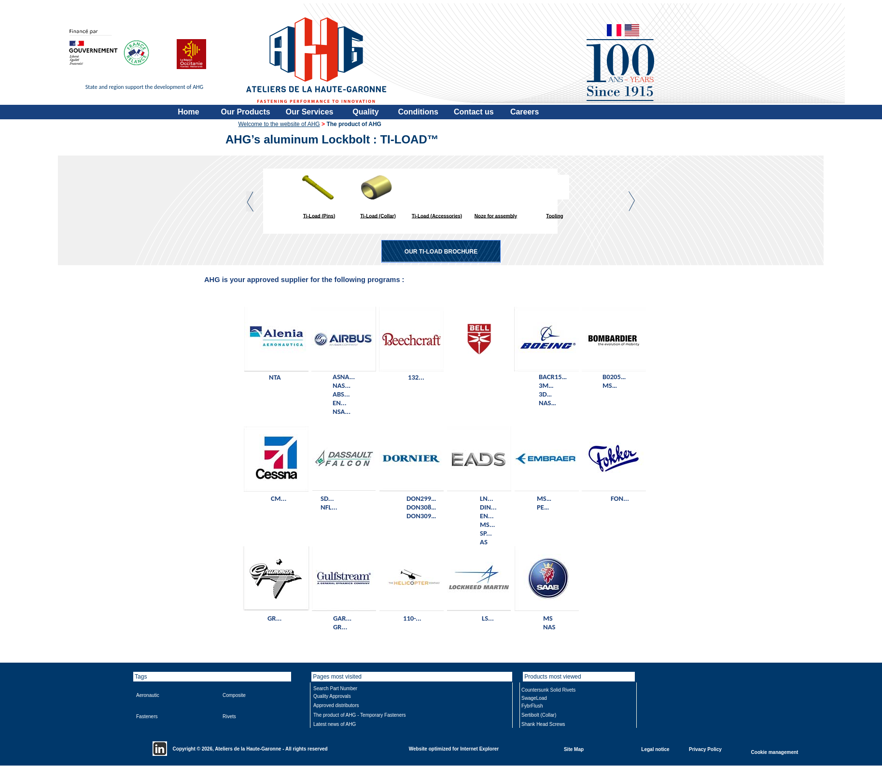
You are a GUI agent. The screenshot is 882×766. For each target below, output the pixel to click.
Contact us (474, 112)
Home (188, 112)
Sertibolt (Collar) (538, 715)
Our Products (245, 112)
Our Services (310, 112)
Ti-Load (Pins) (319, 215)
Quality (365, 112)
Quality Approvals (332, 696)
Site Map (574, 749)
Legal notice (655, 749)
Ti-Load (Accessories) (437, 215)
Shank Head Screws (543, 724)
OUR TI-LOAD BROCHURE (441, 251)
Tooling (554, 215)
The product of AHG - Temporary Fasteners (359, 715)
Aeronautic (147, 695)
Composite (234, 695)
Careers (524, 112)
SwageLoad (534, 698)
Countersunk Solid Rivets (548, 690)
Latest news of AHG (334, 724)
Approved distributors (336, 705)
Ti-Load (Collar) (378, 215)
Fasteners (146, 716)
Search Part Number (335, 688)
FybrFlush (532, 706)
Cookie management (774, 751)
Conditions (418, 112)
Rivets (229, 716)
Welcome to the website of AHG (279, 124)
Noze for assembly (496, 215)
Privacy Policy (705, 749)
